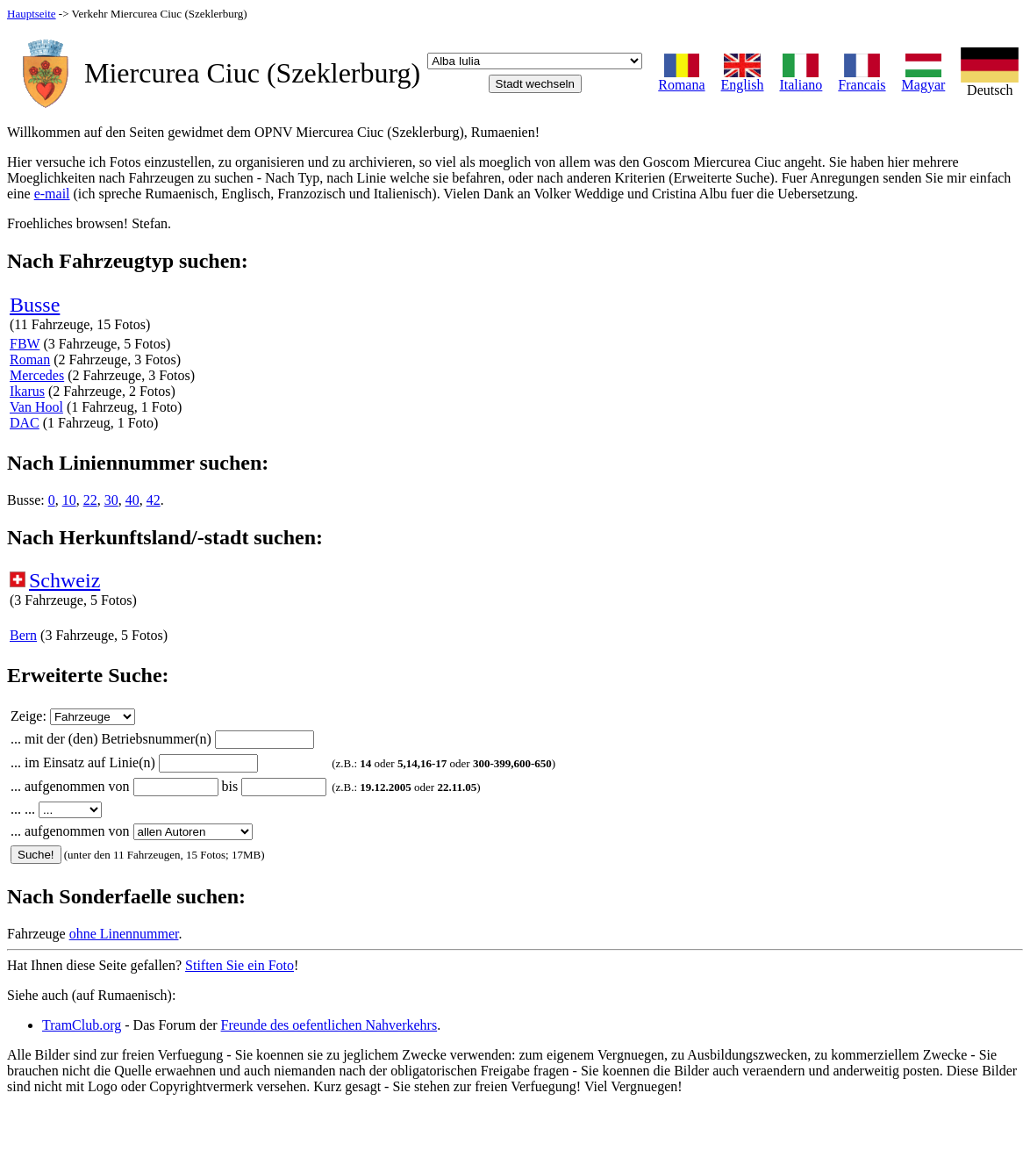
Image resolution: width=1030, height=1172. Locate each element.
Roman (30, 359)
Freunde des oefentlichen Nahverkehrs (329, 1024)
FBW (24, 343)
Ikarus (27, 391)
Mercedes (37, 375)
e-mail (52, 193)
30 (111, 500)
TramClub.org (81, 1024)
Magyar (924, 78)
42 (154, 500)
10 (69, 500)
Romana (681, 78)
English (742, 78)
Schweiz (64, 580)
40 (132, 500)
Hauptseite (31, 13)
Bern (23, 635)
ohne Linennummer (124, 933)
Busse (35, 304)
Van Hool (36, 406)
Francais (861, 78)
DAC (24, 422)
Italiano (800, 78)
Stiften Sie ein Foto (239, 965)
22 (90, 500)
